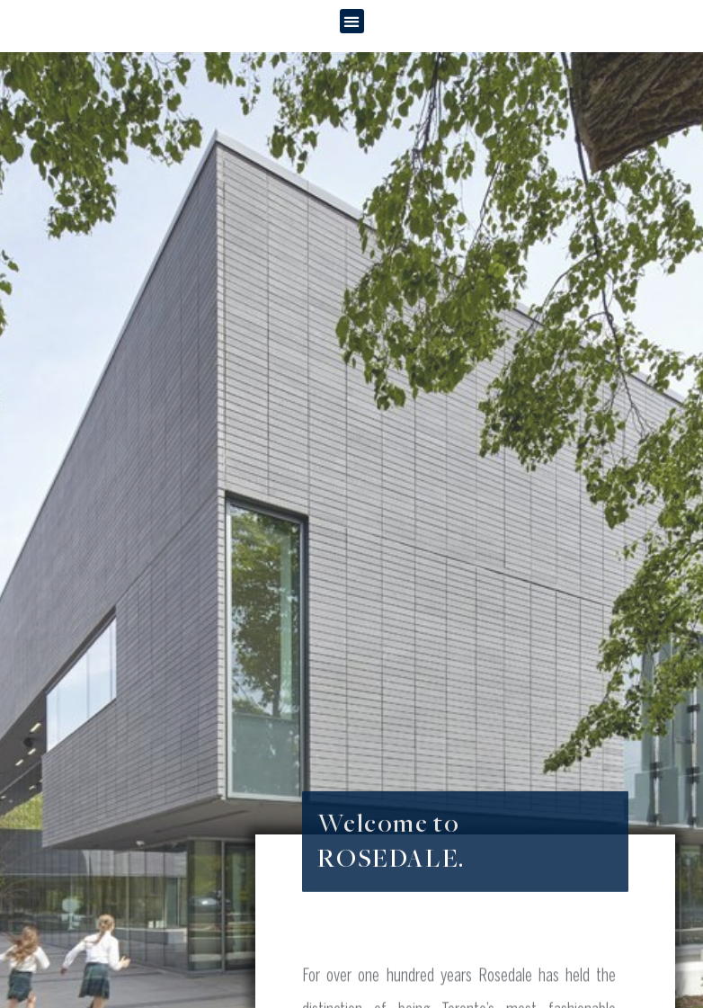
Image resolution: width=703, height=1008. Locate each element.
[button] (352, 21)
